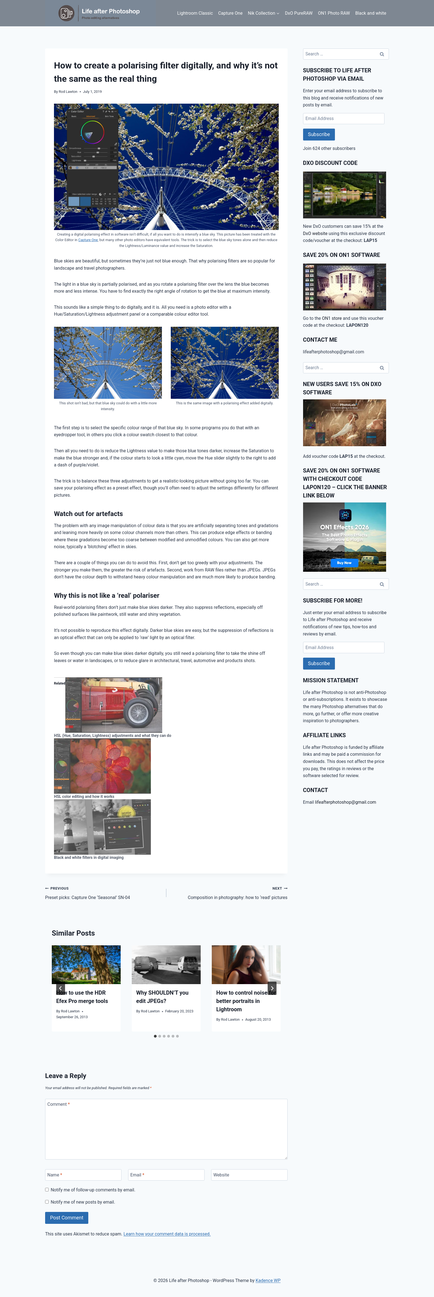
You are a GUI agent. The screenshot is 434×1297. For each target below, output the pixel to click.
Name (54, 1175)
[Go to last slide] (60, 988)
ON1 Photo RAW (334, 13)
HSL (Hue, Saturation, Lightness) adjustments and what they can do (112, 735)
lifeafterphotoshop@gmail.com (345, 802)
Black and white (370, 13)
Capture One (230, 13)
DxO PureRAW (298, 13)
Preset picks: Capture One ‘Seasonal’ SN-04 (103, 892)
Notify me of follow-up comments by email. (93, 1190)
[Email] (166, 1174)
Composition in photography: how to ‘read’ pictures (229, 892)
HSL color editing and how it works (84, 796)
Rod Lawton (68, 92)
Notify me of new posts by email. (83, 1202)
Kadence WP (267, 1280)
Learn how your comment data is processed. (167, 1234)
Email (137, 1175)
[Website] (249, 1174)
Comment (58, 1104)
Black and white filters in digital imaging (89, 857)
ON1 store (332, 318)
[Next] (272, 988)
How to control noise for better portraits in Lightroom (246, 1001)
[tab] (155, 1036)
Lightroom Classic (195, 13)
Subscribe (319, 134)
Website (221, 1175)
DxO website (315, 233)
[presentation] (86, 964)
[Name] (83, 1174)
